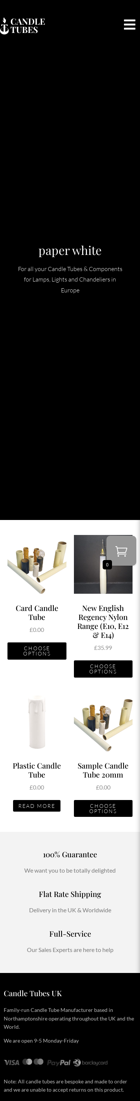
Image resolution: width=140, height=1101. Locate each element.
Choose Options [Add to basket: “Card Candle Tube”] (37, 651)
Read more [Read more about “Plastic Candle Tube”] (36, 806)
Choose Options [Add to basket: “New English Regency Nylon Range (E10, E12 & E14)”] (103, 669)
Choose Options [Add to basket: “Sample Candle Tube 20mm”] (103, 808)
